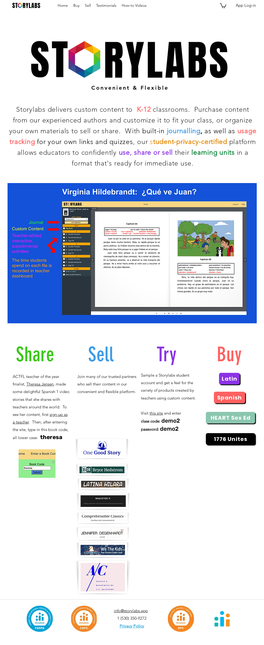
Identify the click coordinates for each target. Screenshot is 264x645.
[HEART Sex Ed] (230, 417)
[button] (223, 5)
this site (156, 413)
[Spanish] (229, 397)
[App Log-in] (246, 5)
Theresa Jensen (40, 384)
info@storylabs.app (131, 610)
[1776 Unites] (230, 439)
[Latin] (229, 378)
